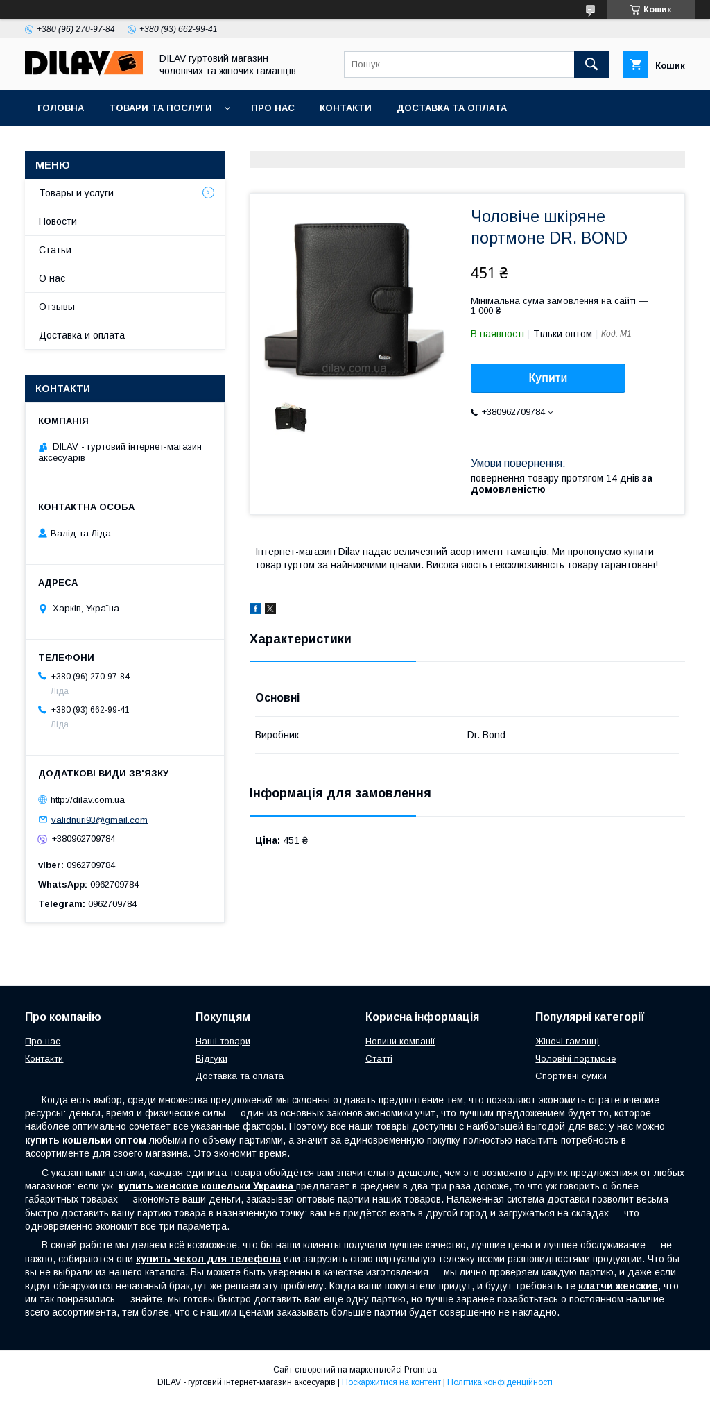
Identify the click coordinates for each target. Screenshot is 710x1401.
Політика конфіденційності (500, 1382)
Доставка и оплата (82, 335)
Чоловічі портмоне (575, 1058)
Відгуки (211, 1058)
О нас (52, 278)
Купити (548, 378)
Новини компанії (400, 1041)
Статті (378, 1058)
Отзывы (57, 306)
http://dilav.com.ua (88, 800)
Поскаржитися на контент (391, 1382)
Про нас (273, 108)
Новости (58, 221)
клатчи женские (618, 1285)
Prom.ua (420, 1370)
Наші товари (223, 1041)
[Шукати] (591, 64)
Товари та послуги (160, 108)
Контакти (346, 108)
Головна (60, 108)
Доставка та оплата (452, 108)
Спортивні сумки (571, 1076)
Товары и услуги (76, 192)
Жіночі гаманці (567, 1041)
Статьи (55, 249)
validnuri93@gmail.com (99, 819)
